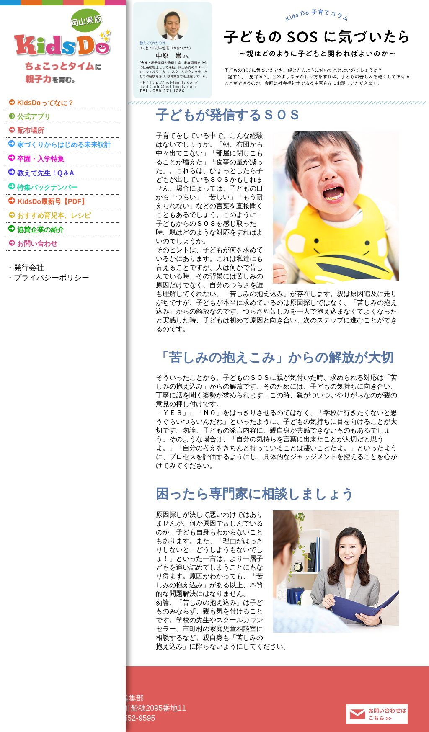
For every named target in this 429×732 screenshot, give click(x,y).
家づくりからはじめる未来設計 (64, 144)
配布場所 (30, 130)
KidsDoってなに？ (45, 102)
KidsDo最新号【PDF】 (53, 201)
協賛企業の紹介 (40, 229)
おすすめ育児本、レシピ (54, 215)
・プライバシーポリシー (47, 277)
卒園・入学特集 (40, 158)
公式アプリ (34, 116)
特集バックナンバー (47, 187)
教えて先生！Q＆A (45, 173)
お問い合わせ (37, 243)
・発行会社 (25, 267)
